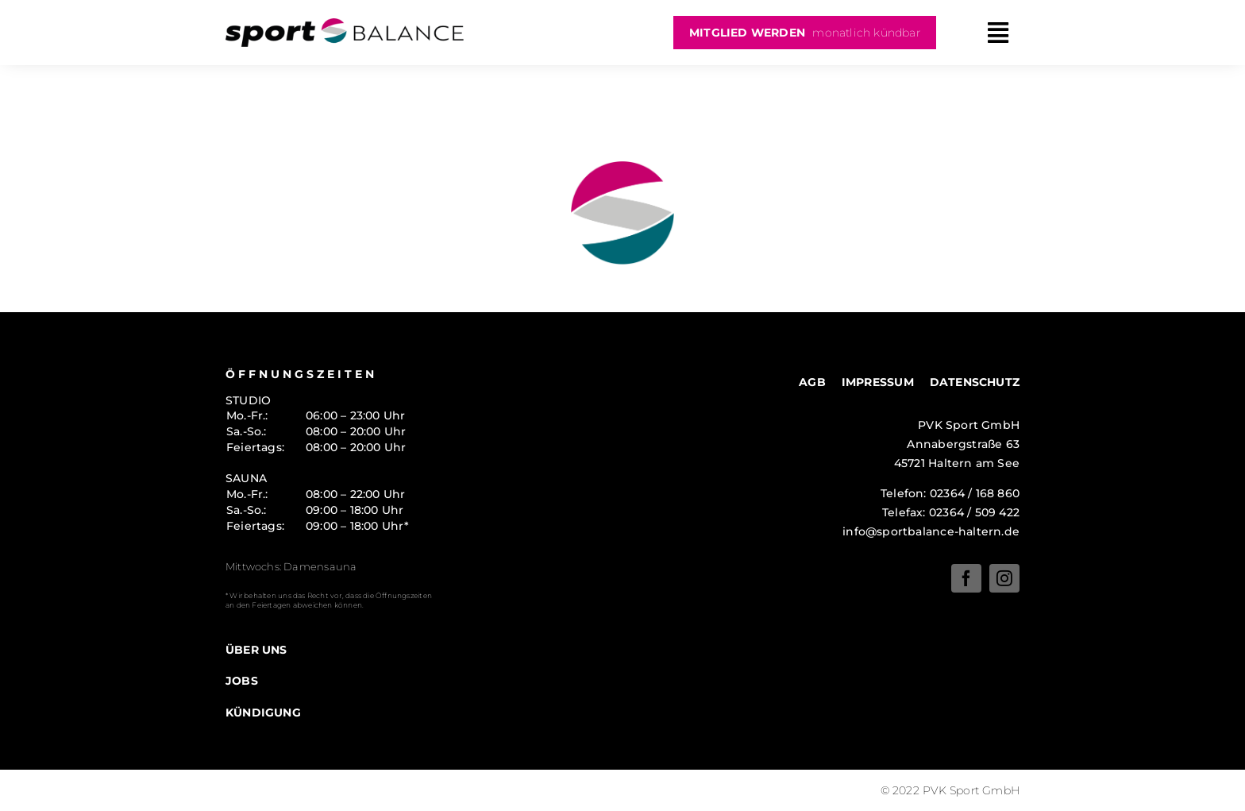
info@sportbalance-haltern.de (931, 531)
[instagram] (1004, 578)
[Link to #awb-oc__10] (998, 33)
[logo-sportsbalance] (344, 24)
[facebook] (966, 578)
